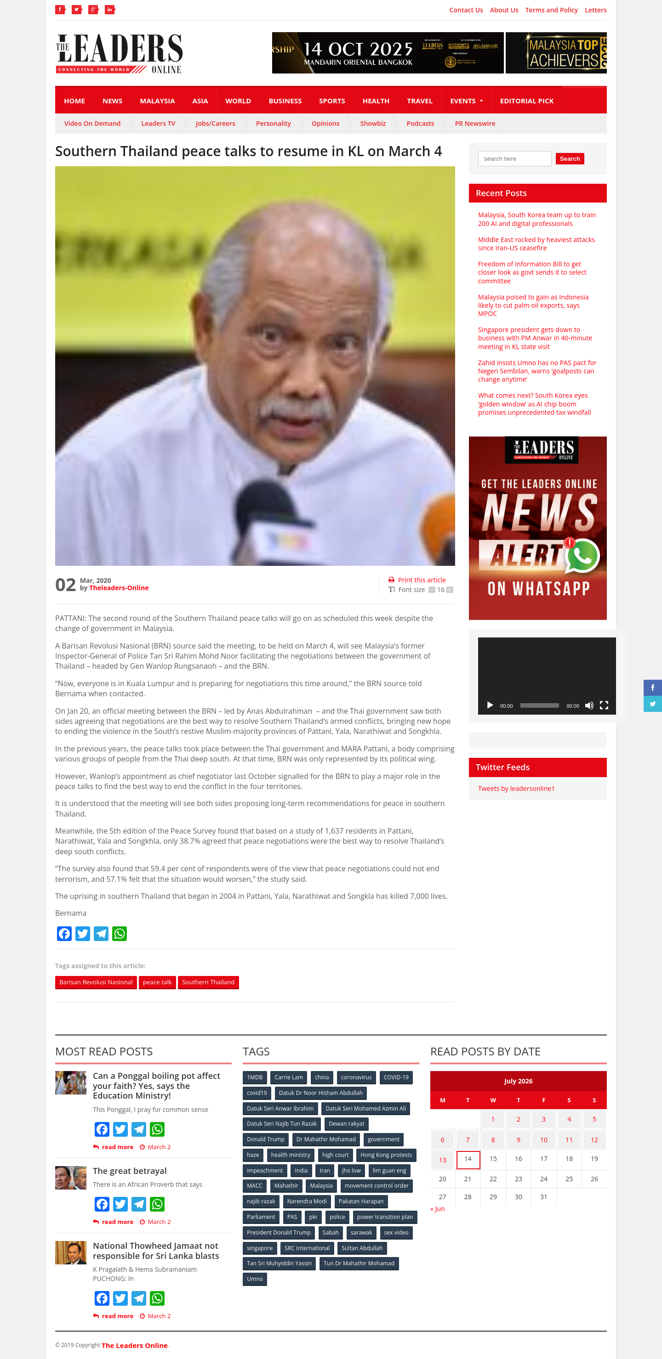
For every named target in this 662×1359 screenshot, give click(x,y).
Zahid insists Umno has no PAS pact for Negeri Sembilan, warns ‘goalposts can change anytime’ (536, 370)
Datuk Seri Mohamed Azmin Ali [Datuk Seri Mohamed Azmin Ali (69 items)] (365, 1108)
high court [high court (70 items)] (337, 1153)
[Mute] (589, 705)
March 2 (154, 1147)
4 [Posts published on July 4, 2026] (569, 1118)
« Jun (437, 1201)
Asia (200, 100)
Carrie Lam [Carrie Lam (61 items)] (290, 1078)
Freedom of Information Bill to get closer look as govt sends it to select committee (531, 272)
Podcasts (420, 123)
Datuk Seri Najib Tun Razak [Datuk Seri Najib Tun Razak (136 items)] (281, 1123)
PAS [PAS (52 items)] (350, 1214)
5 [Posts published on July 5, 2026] (594, 1118)
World (238, 100)
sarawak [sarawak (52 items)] (257, 1244)
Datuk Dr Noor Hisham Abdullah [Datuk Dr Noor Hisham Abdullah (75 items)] (321, 1093)
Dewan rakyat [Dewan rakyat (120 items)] (347, 1123)
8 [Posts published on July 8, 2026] (493, 1136)
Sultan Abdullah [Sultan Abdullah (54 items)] (267, 1259)
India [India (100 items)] (366, 1169)
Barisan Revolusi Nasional (98, 982)
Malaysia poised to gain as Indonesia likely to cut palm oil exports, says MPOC (533, 305)
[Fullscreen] (604, 705)
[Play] (490, 705)
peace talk (163, 982)
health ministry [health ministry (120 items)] (291, 1153)
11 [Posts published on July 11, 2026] (569, 1136)
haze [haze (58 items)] (253, 1153)
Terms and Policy (551, 10)
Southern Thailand (217, 982)
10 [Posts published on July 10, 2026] (544, 1136)
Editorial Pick (527, 100)
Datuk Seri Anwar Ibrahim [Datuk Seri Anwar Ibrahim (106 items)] (280, 1108)
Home (74, 100)
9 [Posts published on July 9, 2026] (518, 1136)
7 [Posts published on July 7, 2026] (468, 1136)
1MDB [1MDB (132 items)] (255, 1078)
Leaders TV (159, 123)
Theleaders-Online (118, 587)
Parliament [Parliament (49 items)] (318, 1214)
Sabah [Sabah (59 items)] (399, 1229)
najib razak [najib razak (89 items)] (337, 1199)
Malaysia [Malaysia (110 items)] (399, 1184)
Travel (420, 100)
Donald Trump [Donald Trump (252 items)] (266, 1138)
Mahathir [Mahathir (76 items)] (364, 1184)
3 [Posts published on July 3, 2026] (544, 1118)
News (112, 100)
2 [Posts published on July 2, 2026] (518, 1118)
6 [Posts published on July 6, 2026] (443, 1136)
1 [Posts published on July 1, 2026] (493, 1118)
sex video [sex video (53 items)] (293, 1244)
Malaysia (157, 100)
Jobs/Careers (215, 123)
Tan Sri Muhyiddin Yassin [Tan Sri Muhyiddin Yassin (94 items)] (333, 1259)
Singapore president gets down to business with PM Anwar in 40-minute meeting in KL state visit (534, 337)
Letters (596, 10)
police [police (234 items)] (396, 1214)
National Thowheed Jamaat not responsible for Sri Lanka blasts (155, 1251)
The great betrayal (129, 1170)
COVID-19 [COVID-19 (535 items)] (398, 1078)
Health (376, 100)
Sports (332, 100)
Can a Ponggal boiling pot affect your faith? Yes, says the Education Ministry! (162, 1086)
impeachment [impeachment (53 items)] (328, 1169)
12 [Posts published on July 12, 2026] (594, 1136)
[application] (547, 676)
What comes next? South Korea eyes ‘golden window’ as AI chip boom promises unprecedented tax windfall (534, 403)
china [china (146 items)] (323, 1078)
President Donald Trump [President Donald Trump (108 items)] (346, 1229)
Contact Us (466, 10)
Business (285, 100)
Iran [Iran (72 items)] (390, 1169)
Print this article (416, 580)
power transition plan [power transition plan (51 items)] (274, 1229)
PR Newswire (475, 123)
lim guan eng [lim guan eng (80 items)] (295, 1184)
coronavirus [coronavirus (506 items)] (358, 1078)
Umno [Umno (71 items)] (338, 1275)
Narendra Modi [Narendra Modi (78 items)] (383, 1199)
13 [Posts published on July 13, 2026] (442, 1154)
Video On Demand (92, 123)
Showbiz (373, 123)
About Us (504, 10)
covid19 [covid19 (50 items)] (257, 1093)
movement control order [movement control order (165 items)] (279, 1199)
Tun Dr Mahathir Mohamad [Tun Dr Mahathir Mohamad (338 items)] (282, 1275)
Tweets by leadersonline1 (516, 788)
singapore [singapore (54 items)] (331, 1244)
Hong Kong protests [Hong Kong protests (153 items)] (272, 1169)
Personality (273, 123)
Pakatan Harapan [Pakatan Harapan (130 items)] (269, 1214)
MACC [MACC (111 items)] (332, 1184)
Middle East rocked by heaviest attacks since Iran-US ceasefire (536, 243)
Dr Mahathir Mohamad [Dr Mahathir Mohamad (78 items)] (326, 1138)
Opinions (326, 123)
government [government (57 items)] (384, 1138)
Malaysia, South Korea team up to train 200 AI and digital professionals (536, 218)
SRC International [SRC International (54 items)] (378, 1244)
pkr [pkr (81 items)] (372, 1214)
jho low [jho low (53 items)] (256, 1184)
